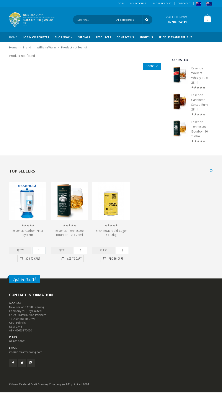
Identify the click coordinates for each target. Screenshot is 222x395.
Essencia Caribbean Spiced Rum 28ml (199, 105)
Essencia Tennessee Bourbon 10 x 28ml (199, 131)
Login (120, 3)
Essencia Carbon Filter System (27, 235)
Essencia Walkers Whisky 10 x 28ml (199, 78)
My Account (138, 3)
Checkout (184, 3)
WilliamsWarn (46, 50)
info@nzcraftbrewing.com (25, 355)
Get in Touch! (24, 282)
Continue (151, 69)
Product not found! (74, 50)
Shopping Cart (161, 3)
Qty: (20, 252)
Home (13, 50)
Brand (27, 50)
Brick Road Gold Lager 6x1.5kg (111, 235)
